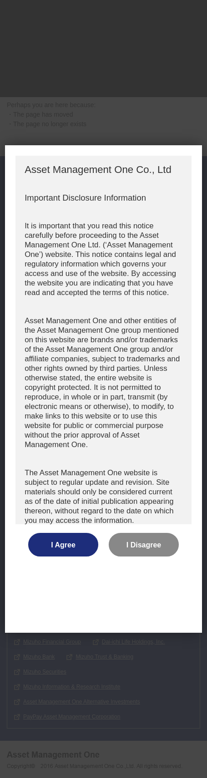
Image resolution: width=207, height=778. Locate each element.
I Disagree (143, 545)
